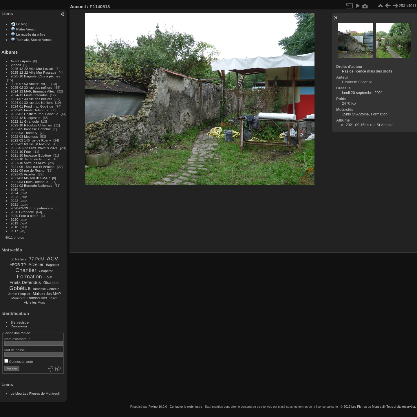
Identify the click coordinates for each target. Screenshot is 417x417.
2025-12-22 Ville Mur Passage (33, 72)
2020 (14, 219)
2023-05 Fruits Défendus (29, 110)
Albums (9, 52)
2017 (14, 231)
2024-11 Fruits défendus (29, 95)
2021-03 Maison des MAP (30, 178)
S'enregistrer (20, 322)
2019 (14, 223)
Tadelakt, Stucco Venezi (34, 39)
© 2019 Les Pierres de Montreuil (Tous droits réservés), (378, 406)
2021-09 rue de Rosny (27, 170)
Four (48, 277)
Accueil (78, 6)
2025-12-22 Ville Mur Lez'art (32, 68)
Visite (54, 298)
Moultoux (18, 298)
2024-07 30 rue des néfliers (31, 99)
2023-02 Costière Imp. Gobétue (34, 114)
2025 (14, 189)
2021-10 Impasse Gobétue (31, 155)
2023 (14, 197)
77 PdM (36, 258)
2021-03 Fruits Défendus (29, 182)
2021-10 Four (21, 151)
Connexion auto (18, 361)
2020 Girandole (22, 212)
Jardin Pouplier (19, 293)
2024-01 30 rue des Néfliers (32, 102)
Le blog (22, 24)
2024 (14, 193)
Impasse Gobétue (46, 289)
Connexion (19, 326)
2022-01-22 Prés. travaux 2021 (34, 148)
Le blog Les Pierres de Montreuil (35, 393)
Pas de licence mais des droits (367, 71)
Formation (29, 276)
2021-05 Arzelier (23, 174)
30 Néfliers (19, 259)
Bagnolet (52, 264)
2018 (14, 227)
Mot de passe (14, 350)
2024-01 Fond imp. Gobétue (32, 106)
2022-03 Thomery (24, 133)
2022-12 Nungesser (26, 117)
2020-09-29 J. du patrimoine (32, 208)
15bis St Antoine (355, 114)
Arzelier (35, 264)
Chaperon (46, 271)
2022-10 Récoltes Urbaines (31, 125)
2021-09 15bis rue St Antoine (33, 166)
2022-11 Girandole (25, 121)
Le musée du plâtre (30, 34)
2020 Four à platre (25, 215)
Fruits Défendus (25, 282)
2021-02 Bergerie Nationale (31, 185)
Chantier (25, 270)
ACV (52, 258)
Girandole (51, 282)
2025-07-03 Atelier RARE (30, 84)
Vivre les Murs (34, 302)
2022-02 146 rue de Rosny (31, 140)
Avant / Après (21, 61)
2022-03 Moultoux (24, 136)
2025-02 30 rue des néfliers (31, 87)
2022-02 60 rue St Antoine (30, 144)
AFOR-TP (18, 264)
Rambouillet (37, 298)
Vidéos (16, 65)
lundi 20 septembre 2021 (362, 92)
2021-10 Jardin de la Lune (30, 159)
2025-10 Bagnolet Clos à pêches (35, 76)
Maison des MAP (47, 293)
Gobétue (20, 288)
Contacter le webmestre (186, 406)
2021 (14, 204)
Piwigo (153, 406)
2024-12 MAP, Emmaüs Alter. (33, 91)
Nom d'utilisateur (17, 339)
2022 (14, 200)
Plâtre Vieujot (26, 29)
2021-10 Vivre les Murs (28, 163)
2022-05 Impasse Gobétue (31, 129)
